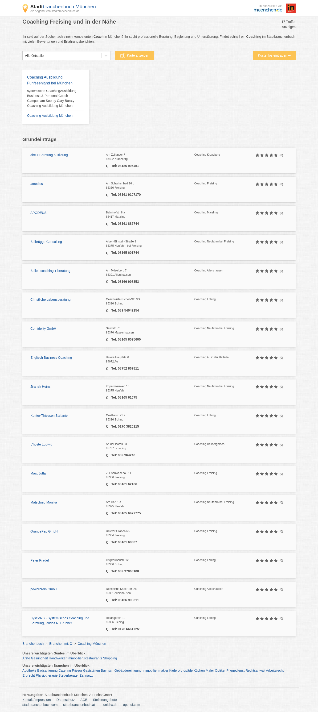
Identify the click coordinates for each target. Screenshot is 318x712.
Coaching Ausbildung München (50, 115)
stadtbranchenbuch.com (39, 705)
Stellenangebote (105, 700)
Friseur (77, 670)
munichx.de (109, 705)
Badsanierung (47, 670)
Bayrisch (107, 670)
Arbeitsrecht (275, 670)
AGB (83, 700)
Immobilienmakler (155, 670)
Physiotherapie (47, 675)
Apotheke (29, 670)
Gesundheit (39, 658)
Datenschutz (66, 700)
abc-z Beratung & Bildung (49, 155)
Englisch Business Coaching (51, 357)
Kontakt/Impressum (36, 700)
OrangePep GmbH (44, 531)
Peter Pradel (39, 560)
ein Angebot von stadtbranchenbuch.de (54, 11)
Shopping (110, 658)
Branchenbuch (33, 643)
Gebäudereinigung (128, 670)
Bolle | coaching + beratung (50, 271)
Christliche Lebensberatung (50, 299)
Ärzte (26, 658)
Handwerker (57, 658)
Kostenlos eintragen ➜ (274, 55)
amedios (36, 184)
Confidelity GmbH (43, 328)
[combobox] (24, 55)
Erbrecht (28, 675)
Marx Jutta (38, 473)
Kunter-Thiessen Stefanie (49, 415)
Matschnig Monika (43, 502)
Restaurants (93, 658)
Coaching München (92, 643)
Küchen (199, 670)
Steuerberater (68, 675)
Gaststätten (91, 670)
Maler (210, 670)
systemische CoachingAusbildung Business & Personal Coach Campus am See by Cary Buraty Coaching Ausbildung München (51, 98)
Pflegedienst (235, 670)
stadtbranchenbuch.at (79, 705)
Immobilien (75, 658)
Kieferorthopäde (181, 670)
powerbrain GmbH (43, 589)
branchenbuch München (63, 6)
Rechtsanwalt (255, 670)
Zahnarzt (86, 675)
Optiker (220, 670)
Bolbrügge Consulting (46, 242)
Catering (64, 670)
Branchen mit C (60, 643)
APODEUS (38, 213)
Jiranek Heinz (40, 386)
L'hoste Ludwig (41, 444)
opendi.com (131, 705)
